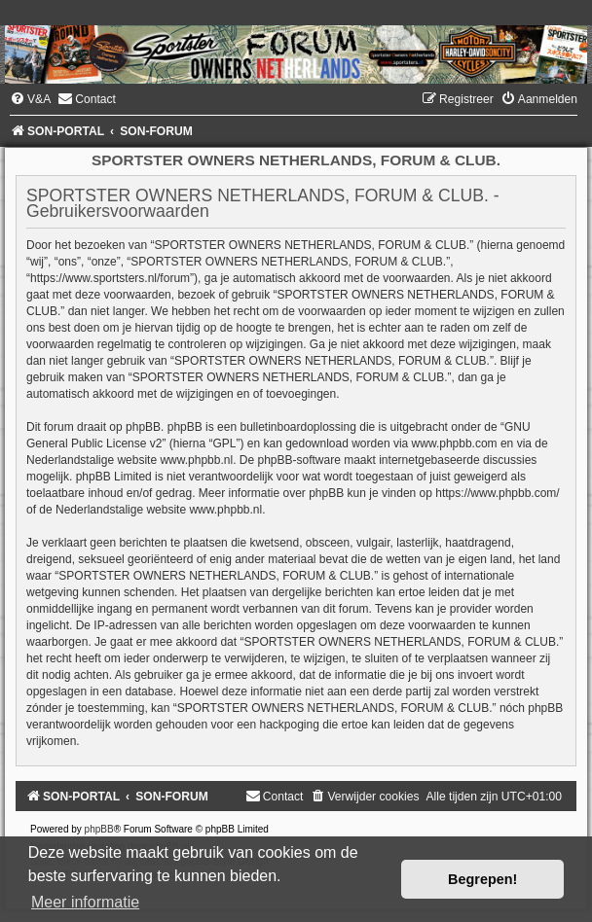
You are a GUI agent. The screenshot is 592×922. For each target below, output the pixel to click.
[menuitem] (30, 99)
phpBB (99, 829)
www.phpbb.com (455, 443)
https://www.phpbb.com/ (497, 493)
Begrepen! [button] (482, 879)
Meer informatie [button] (85, 902)
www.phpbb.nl (196, 460)
